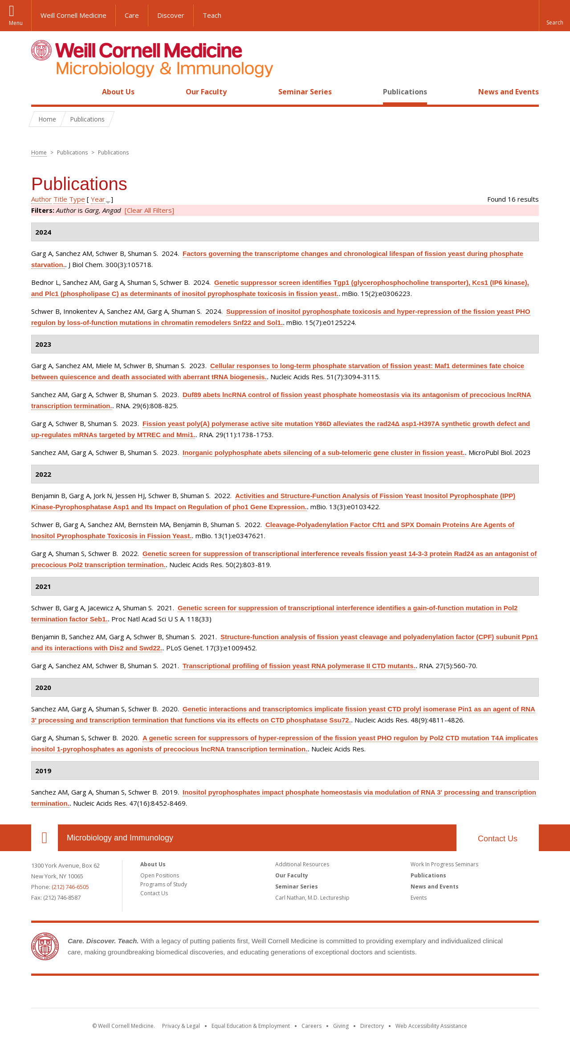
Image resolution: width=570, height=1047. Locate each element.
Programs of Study (163, 884)
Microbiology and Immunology (120, 837)
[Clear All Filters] (149, 210)
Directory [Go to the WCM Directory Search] (372, 1026)
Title (60, 199)
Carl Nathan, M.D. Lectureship (312, 897)
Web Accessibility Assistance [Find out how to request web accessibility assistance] (431, 1026)
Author (41, 199)
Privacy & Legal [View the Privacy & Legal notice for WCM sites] (181, 1026)
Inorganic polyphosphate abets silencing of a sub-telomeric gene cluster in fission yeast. (323, 452)
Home (41, 91)
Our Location (44, 837)
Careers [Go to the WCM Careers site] (311, 1026)
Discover (170, 15)
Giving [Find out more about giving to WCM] (341, 1026)
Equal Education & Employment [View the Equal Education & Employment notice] (251, 1026)
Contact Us (497, 838)
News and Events (508, 92)
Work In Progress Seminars (444, 864)
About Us (118, 92)
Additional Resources (302, 864)
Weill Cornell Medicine (73, 15)
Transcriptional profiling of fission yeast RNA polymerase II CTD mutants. (299, 666)
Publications (405, 92)
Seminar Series (305, 92)
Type (77, 199)
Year (98, 199)
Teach (212, 15)
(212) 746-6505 (70, 887)
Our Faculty (206, 92)
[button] (554, 15)
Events (419, 897)
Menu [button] (16, 23)
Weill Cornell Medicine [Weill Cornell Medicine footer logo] (285, 993)
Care (132, 15)
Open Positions (159, 875)
